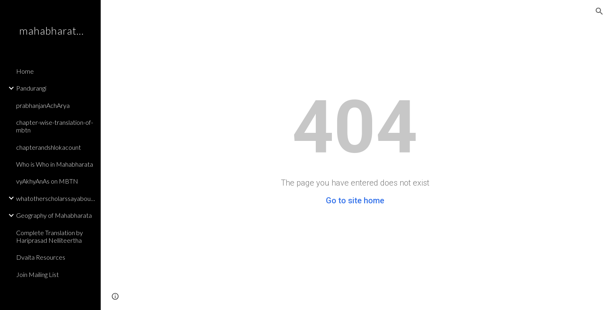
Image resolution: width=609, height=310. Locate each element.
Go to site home (355, 200)
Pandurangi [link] (31, 88)
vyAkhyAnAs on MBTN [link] (47, 181)
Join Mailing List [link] (37, 274)
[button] (599, 11)
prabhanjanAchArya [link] (43, 105)
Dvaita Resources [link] (40, 257)
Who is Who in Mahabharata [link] (54, 164)
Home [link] (25, 71)
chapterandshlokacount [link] (48, 147)
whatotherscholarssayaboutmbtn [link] (56, 198)
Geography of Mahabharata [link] (54, 215)
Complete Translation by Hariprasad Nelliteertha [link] (49, 236)
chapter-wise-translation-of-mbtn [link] (54, 126)
